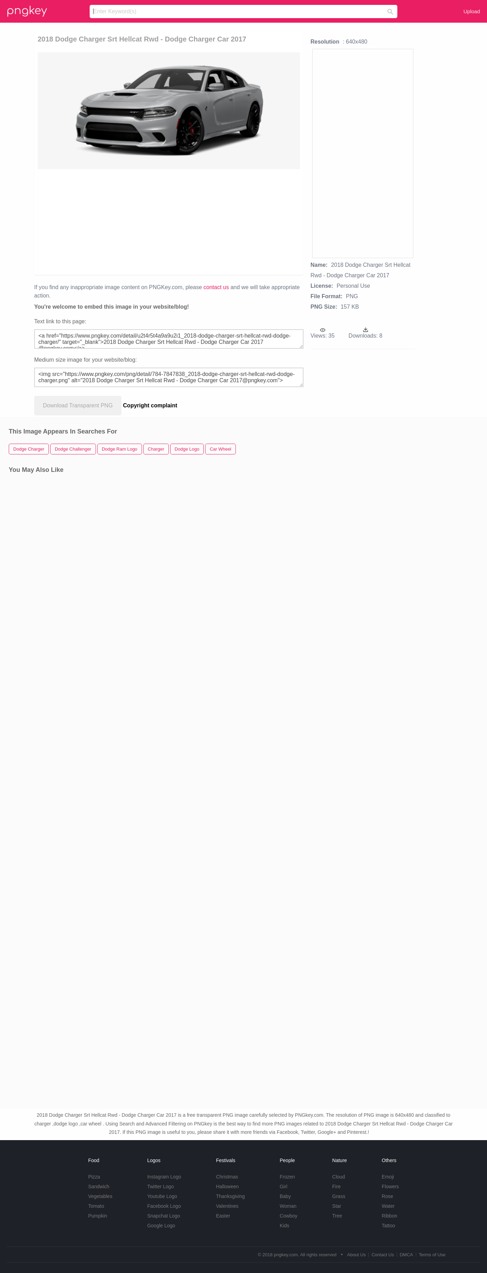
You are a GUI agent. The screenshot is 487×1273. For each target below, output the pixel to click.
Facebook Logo (164, 1206)
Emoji (388, 1177)
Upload (471, 11)
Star (336, 1206)
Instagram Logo (164, 1177)
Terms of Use (432, 1254)
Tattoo (388, 1225)
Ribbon (389, 1216)
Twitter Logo (160, 1186)
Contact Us (383, 1254)
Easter (223, 1216)
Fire (336, 1186)
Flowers (390, 1186)
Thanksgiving (230, 1196)
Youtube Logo (162, 1196)
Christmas (227, 1177)
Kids (284, 1225)
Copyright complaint (150, 405)
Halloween (227, 1186)
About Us (356, 1254)
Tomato (96, 1206)
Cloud (338, 1177)
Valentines (227, 1206)
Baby (285, 1196)
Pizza (94, 1177)
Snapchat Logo (163, 1216)
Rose (387, 1196)
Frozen (287, 1177)
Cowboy (289, 1216)
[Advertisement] (169, 221)
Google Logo (161, 1225)
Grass (338, 1196)
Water (388, 1206)
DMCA (406, 1254)
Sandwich (99, 1186)
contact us (216, 287)
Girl (283, 1186)
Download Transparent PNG (78, 405)
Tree (337, 1216)
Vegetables (100, 1196)
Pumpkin (97, 1216)
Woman (288, 1206)
